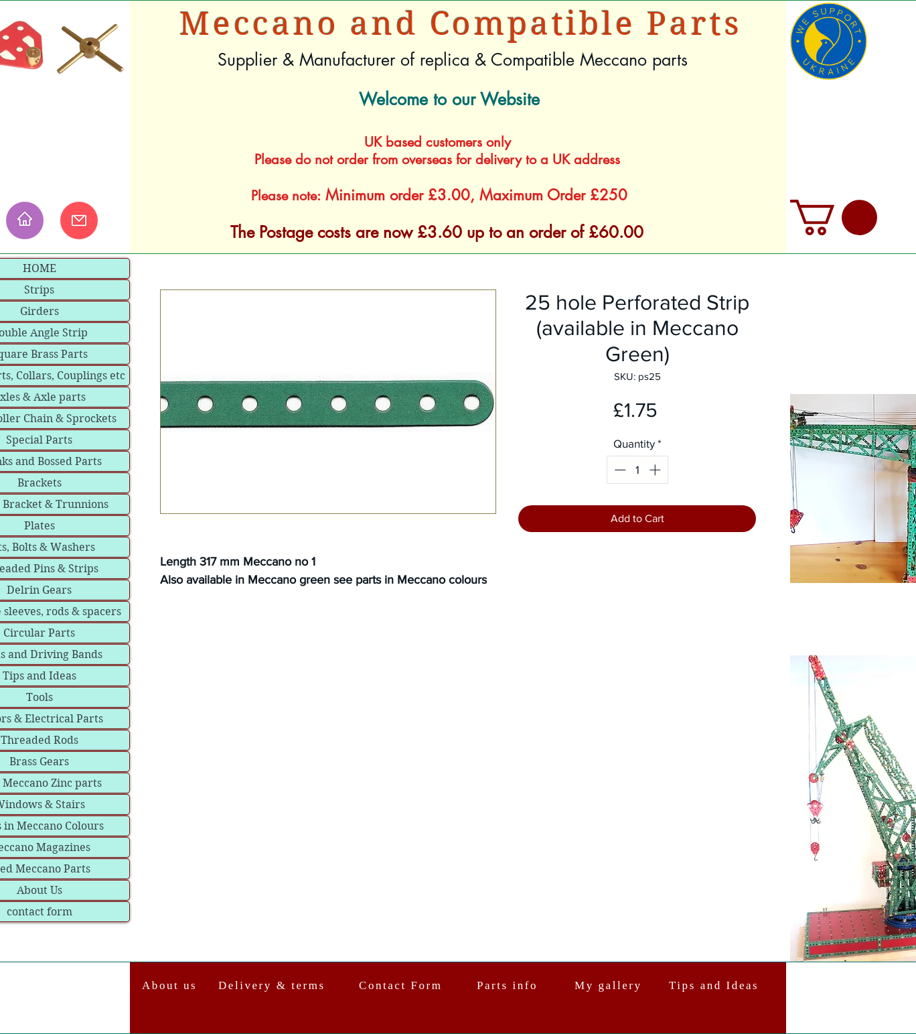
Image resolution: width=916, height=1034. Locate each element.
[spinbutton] (637, 469)
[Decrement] (619, 469)
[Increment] (656, 469)
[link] (833, 217)
